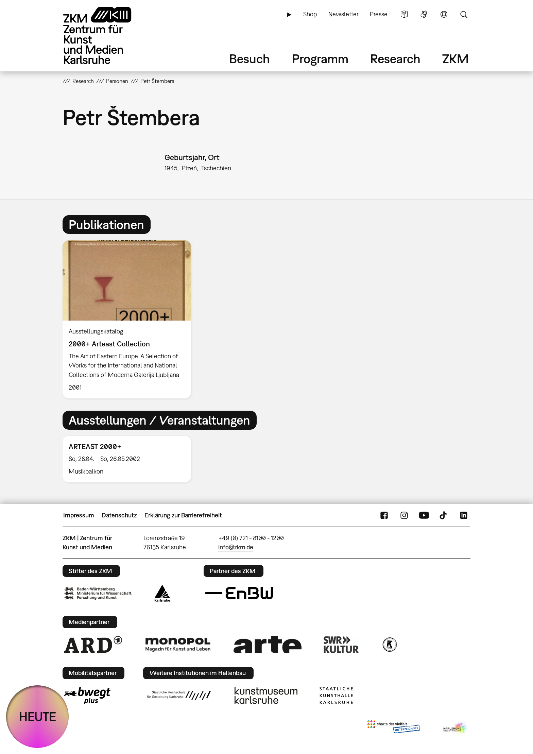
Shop (310, 14)
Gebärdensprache (424, 14)
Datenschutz (119, 515)
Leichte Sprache (404, 14)
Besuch (249, 58)
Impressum (78, 515)
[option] (130, 319)
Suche (463, 14)
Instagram (404, 515)
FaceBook (384, 515)
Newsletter (343, 14)
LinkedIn (463, 515)
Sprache (444, 14)
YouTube (424, 515)
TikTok (444, 515)
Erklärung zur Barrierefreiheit (183, 515)
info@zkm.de (235, 547)
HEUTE (37, 716)
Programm (320, 58)
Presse (379, 14)
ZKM (455, 58)
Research (395, 58)
